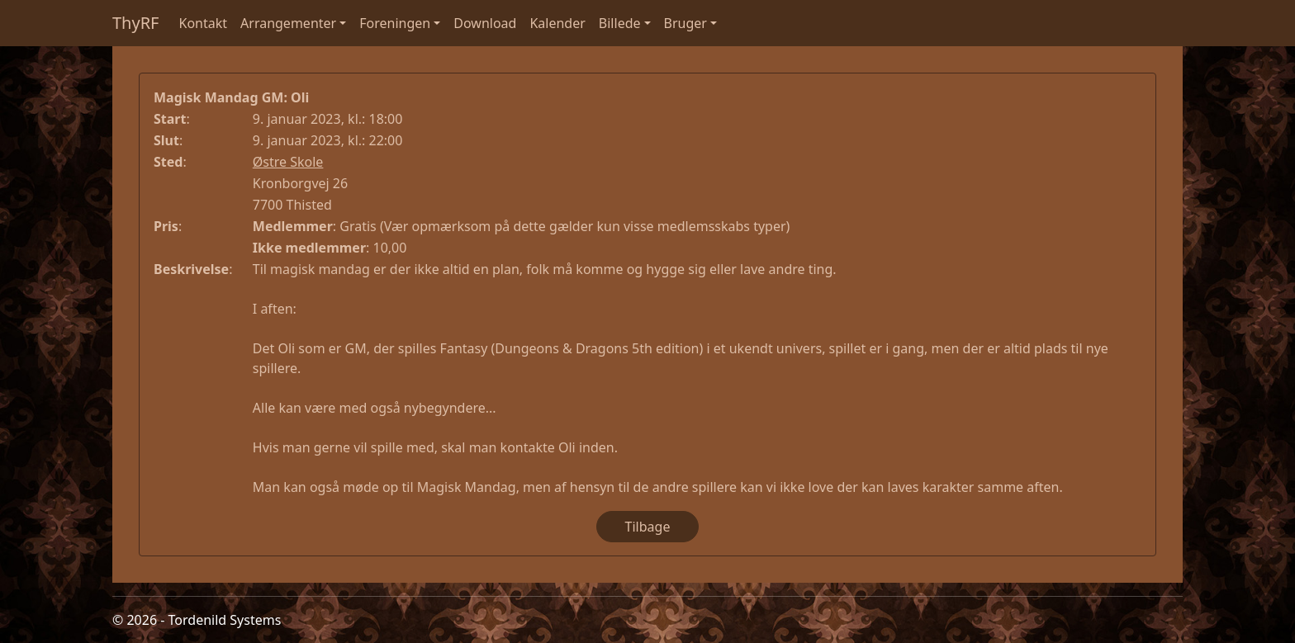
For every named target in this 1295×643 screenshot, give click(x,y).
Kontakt (203, 23)
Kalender (557, 23)
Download (484, 23)
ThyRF (135, 23)
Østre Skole (288, 162)
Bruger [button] (685, 23)
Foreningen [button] (394, 23)
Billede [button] (620, 23)
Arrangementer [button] (288, 23)
